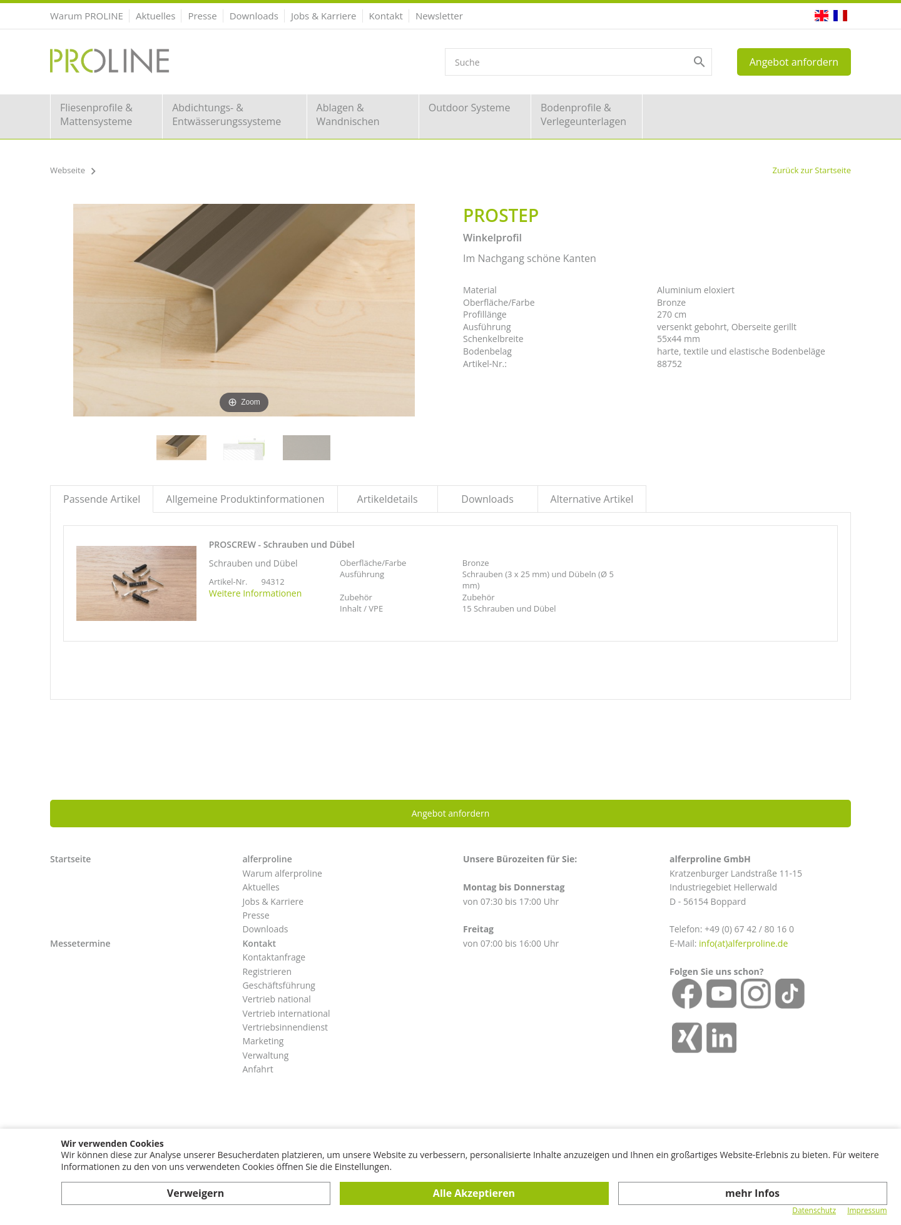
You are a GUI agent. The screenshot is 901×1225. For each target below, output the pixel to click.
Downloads (254, 15)
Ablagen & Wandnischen (348, 114)
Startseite (70, 859)
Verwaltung (265, 1055)
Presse (202, 15)
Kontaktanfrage (273, 957)
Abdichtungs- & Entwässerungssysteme (226, 114)
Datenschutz (814, 1211)
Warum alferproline (282, 873)
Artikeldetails (387, 499)
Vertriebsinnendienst (285, 1027)
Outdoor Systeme (470, 107)
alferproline (267, 859)
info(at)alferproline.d (741, 943)
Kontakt (386, 15)
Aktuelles (155, 15)
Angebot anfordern (794, 62)
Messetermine (80, 943)
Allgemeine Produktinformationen (245, 499)
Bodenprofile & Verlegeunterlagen (583, 114)
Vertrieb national (276, 999)
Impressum (867, 1211)
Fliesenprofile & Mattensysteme (96, 114)
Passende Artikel (101, 499)
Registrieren (267, 971)
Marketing (262, 1041)
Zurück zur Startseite (811, 170)
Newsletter (439, 15)
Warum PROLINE (86, 15)
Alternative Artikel (592, 499)
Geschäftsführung (278, 985)
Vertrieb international (286, 1013)
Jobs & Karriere (324, 15)
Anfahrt (257, 1069)
